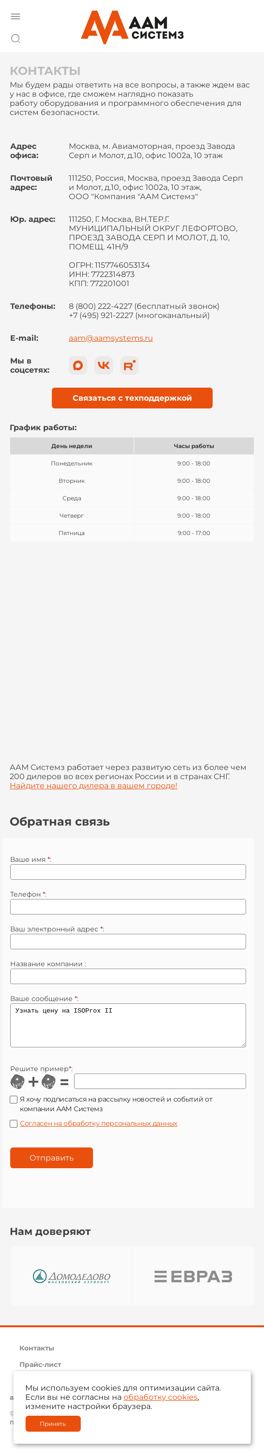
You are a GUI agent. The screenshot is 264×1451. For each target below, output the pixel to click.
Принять (53, 1423)
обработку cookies (161, 1397)
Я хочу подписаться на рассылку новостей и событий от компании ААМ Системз (116, 1111)
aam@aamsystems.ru (111, 338)
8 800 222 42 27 (244, 37)
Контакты (36, 1355)
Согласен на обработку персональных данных (98, 1130)
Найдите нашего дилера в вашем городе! (93, 785)
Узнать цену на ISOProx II (128, 1029)
